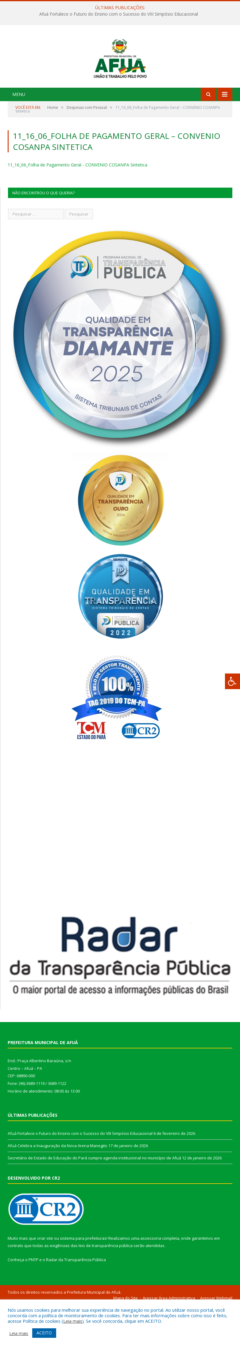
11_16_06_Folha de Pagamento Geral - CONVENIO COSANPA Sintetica (77, 206)
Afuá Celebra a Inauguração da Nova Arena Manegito (57, 1187)
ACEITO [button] (44, 1333)
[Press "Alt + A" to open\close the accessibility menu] (232, 681)
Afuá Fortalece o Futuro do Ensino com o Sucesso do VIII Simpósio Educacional (118, 14)
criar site (45, 1279)
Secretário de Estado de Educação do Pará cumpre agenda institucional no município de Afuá (94, 1199)
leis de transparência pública (106, 1287)
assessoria (150, 1279)
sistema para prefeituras (83, 1279)
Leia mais (72, 1321)
